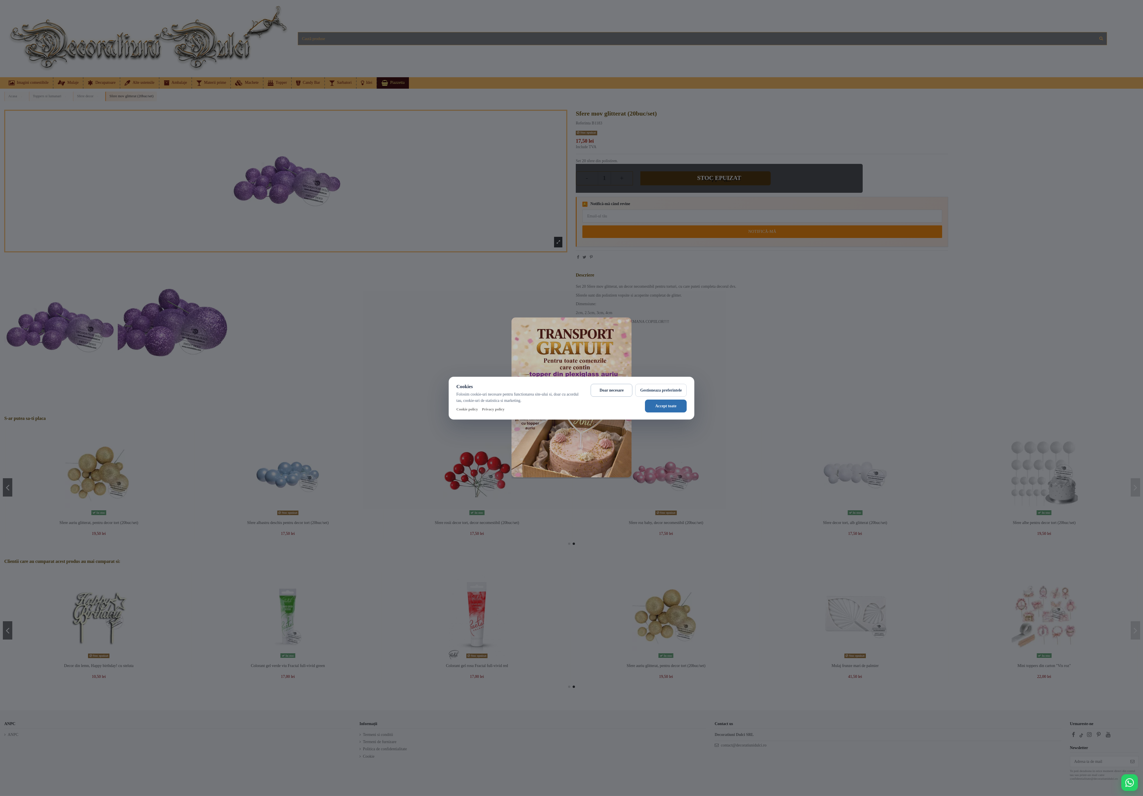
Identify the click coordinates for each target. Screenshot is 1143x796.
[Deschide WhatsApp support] (1129, 782)
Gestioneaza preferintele (661, 390)
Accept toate (665, 406)
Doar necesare (612, 390)
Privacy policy (493, 409)
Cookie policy (467, 409)
